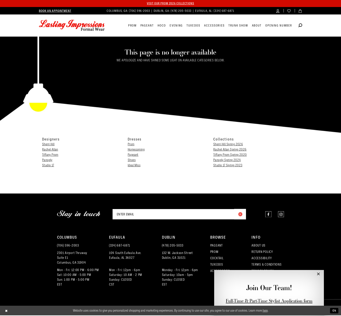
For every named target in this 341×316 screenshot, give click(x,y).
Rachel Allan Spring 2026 (230, 149)
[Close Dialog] (7, 311)
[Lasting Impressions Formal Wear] (72, 26)
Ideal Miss (134, 165)
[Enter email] (179, 214)
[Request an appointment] (55, 11)
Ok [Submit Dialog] (334, 311)
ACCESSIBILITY (261, 259)
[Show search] (300, 26)
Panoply (47, 160)
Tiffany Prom (50, 155)
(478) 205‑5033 (172, 246)
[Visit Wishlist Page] (289, 10)
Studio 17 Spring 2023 (227, 165)
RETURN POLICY (262, 252)
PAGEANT (216, 246)
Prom (131, 144)
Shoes (132, 160)
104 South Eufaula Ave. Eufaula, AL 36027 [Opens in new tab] (125, 256)
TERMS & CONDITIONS (266, 265)
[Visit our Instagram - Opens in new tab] (280, 214)
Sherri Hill (48, 144)
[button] (278, 10)
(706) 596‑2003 (68, 246)
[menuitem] (55, 11)
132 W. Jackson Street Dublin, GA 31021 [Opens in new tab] (177, 256)
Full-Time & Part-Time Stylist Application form (269, 301)
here (265, 311)
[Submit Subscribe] (240, 214)
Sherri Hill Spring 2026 (228, 144)
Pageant (133, 155)
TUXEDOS (216, 265)
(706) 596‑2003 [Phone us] (140, 10)
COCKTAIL (217, 259)
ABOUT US (258, 246)
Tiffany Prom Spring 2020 (230, 155)
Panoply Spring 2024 (227, 160)
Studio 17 (48, 165)
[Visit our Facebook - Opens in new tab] (267, 214)
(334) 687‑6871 (119, 246)
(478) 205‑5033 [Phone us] (182, 10)
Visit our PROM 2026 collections (170, 3)
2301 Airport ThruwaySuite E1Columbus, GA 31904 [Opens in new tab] (72, 258)
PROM (214, 252)
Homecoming (136, 149)
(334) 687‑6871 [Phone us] (224, 10)
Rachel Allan (50, 149)
